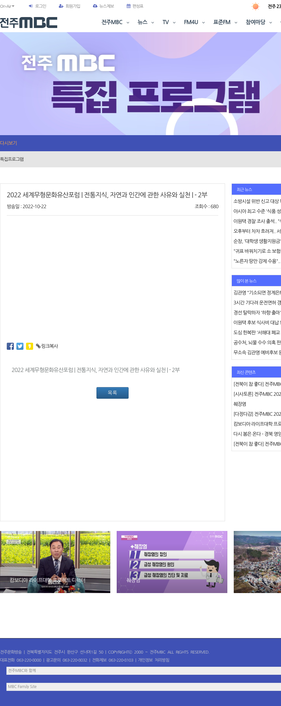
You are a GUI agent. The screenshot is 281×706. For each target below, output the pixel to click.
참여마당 (259, 22)
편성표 (135, 6)
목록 (112, 392)
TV (170, 22)
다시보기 (8, 143)
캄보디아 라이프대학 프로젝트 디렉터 (47, 580)
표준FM (226, 22)
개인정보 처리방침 (153, 660)
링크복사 (47, 346)
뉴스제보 (103, 6)
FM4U (195, 22)
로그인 (40, 6)
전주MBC (116, 22)
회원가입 (69, 6)
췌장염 (133, 580)
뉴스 (147, 22)
